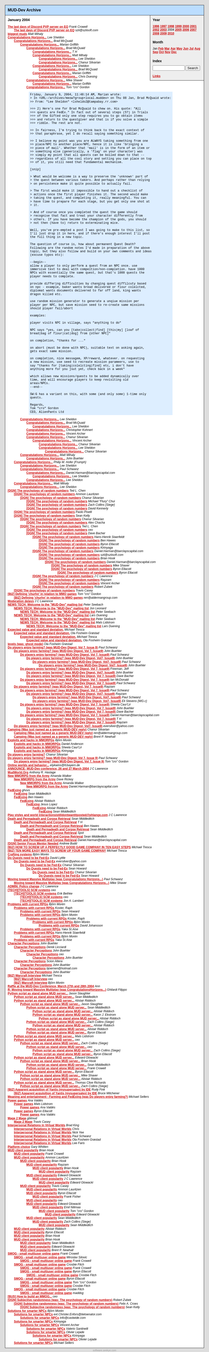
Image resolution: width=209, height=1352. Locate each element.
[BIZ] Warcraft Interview (24, 975)
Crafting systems (20, 854)
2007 (193, 29)
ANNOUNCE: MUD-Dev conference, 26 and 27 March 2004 (48, 768)
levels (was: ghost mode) (25, 644)
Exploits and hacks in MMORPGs (31, 740)
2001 (193, 26)
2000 (185, 26)
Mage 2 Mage (17, 1118)
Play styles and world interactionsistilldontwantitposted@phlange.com (58, 815)
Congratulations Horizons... (27, 37)
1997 (163, 26)
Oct (161, 52)
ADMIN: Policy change (23, 886)
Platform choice (19, 1147)
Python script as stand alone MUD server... (38, 993)
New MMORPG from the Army (28, 776)
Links (156, 76)
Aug (197, 48)
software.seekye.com (104, 1350)
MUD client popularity (23, 1150)
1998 (171, 26)
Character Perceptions (23, 943)
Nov (168, 52)
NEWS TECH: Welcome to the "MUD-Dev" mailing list (45, 604)
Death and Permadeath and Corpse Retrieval (39, 818)
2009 (163, 33)
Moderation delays (21, 601)
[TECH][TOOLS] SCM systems (29, 890)
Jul (191, 48)
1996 (156, 26)
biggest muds (17, 34)
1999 (178, 26)
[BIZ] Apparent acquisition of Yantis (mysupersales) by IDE (49, 1089)
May (179, 48)
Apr (173, 48)
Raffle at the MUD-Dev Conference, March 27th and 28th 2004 (51, 986)
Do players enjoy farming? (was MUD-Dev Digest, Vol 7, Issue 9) (53, 647)
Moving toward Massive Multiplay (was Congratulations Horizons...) (55, 879)
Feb (161, 48)
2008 (156, 33)
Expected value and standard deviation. (36, 629)
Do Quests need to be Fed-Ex (28, 858)
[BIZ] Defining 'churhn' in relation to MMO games (42, 594)
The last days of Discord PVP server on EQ (38, 26)
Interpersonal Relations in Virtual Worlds (36, 1125)
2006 (185, 29)
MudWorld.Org (18, 772)
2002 (156, 29)
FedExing (14, 790)
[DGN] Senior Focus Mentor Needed (33, 843)
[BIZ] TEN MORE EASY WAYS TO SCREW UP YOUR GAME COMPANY (57, 850)
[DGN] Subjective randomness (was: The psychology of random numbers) (60, 1300)
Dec (174, 52)
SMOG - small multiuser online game (34, 1253)
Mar (167, 48)
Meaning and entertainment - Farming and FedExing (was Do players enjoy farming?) (68, 1096)
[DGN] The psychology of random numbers (38, 490)
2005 (178, 29)
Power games (17, 1100)
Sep (155, 52)
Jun (185, 48)
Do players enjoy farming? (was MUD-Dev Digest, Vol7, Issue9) (70, 658)
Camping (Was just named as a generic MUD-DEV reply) (47, 729)
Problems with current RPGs (28, 904)
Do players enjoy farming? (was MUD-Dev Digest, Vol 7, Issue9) (58, 651)
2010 (171, 33)
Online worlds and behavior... (28, 765)
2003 (163, 29)
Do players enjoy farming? (26, 754)
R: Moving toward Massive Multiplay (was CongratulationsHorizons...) (57, 989)
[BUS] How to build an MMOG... (30, 1296)
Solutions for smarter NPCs (27, 1311)
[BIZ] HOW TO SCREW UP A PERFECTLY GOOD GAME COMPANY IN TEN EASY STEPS (69, 847)
